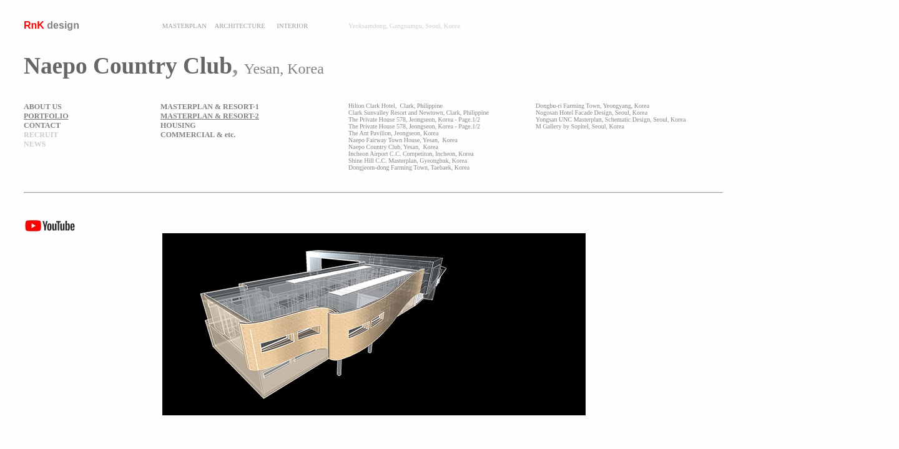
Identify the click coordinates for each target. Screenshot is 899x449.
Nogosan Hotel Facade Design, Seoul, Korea (591, 112)
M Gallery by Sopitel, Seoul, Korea (580, 126)
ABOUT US (43, 106)
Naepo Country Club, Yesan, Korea (393, 146)
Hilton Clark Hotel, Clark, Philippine (395, 105)
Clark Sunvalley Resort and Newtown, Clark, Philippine (418, 112)
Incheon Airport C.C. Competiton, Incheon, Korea (411, 153)
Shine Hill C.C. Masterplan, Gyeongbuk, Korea (407, 160)
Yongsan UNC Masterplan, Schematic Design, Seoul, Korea (610, 119)
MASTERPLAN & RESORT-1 (209, 106)
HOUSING (178, 125)
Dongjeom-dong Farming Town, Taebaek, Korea (408, 167)
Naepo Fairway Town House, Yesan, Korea (403, 140)
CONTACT (42, 125)
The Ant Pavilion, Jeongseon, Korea (393, 133)
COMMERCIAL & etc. (197, 134)
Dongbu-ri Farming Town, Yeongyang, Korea (592, 105)
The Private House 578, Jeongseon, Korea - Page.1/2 (414, 119)
